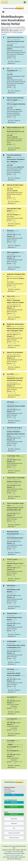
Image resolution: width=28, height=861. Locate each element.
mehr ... (14, 795)
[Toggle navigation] (25, 2)
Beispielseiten (14, 818)
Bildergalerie (14, 823)
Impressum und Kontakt (14, 833)
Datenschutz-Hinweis (14, 837)
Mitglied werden (14, 806)
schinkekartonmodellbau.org (14, 855)
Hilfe (14, 828)
